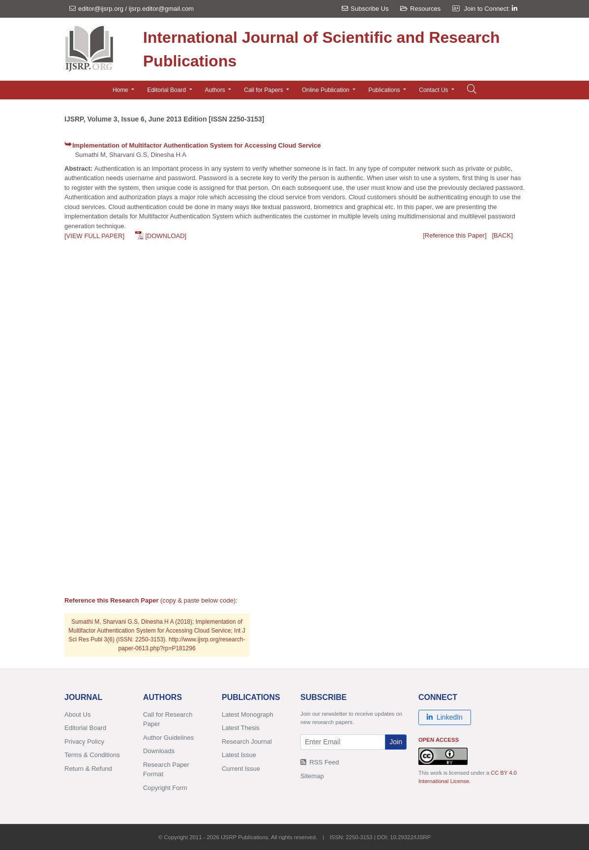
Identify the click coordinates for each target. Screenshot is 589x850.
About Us (77, 714)
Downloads (159, 751)
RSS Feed (319, 762)
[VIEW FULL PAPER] (94, 236)
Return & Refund (88, 768)
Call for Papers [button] (264, 90)
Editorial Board (85, 727)
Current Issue (241, 768)
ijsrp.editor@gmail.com (161, 8)
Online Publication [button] (326, 90)
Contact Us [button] (434, 90)
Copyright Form (165, 787)
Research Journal (247, 741)
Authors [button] (216, 90)
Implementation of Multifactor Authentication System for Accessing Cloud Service (196, 145)
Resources (420, 8)
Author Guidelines (168, 737)
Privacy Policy (84, 741)
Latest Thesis (241, 727)
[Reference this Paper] (454, 235)
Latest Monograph (247, 714)
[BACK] (502, 235)
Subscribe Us (365, 8)
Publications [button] (385, 90)
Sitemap (312, 776)
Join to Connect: (490, 8)
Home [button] (121, 90)
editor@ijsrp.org (100, 8)
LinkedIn (445, 717)
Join (395, 742)
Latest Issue (239, 755)
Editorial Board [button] (167, 90)
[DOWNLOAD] (165, 236)
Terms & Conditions (92, 755)
